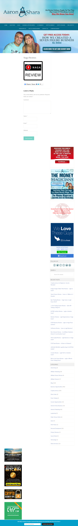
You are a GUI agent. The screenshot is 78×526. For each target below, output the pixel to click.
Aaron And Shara (39, 6)
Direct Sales (54, 388)
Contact (73, 518)
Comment (26, 93)
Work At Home (54, 437)
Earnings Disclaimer (64, 518)
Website (26, 124)
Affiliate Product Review (56, 369)
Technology (53, 433)
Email (25, 116)
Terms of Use (54, 518)
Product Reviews (55, 425)
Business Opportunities (56, 380)
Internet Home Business (57, 399)
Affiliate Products (55, 372)
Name (25, 109)
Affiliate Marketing (55, 365)
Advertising (53, 361)
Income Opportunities (56, 395)
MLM (52, 414)
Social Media (54, 429)
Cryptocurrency (54, 384)
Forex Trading (54, 391)
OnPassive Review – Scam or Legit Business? (62, 321)
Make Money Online (56, 410)
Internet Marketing (55, 403)
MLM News (54, 418)
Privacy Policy (46, 518)
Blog (52, 376)
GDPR (39, 518)
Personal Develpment (56, 422)
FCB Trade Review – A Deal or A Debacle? (61, 337)
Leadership (53, 407)
